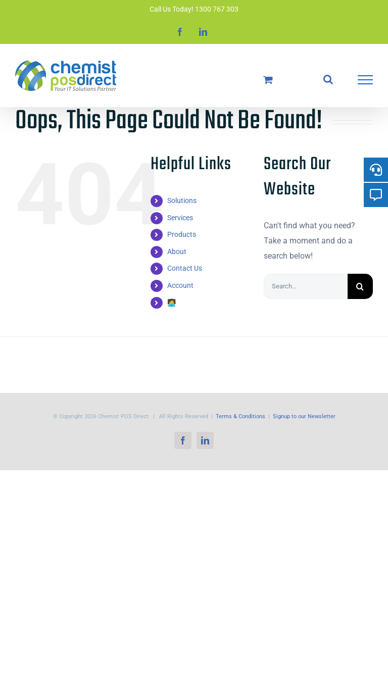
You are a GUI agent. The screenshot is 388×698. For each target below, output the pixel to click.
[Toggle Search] (328, 79)
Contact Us (184, 268)
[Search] (360, 286)
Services (180, 218)
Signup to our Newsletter (304, 416)
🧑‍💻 (171, 302)
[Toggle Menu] (365, 79)
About (176, 251)
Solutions (182, 200)
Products (181, 234)
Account (180, 285)
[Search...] (306, 286)
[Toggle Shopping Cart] (268, 79)
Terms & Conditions (240, 416)
